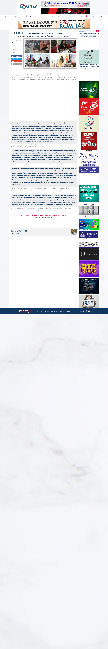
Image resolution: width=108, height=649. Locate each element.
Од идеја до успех (31, 16)
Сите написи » (15, 233)
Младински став (60, 16)
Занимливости (75, 16)
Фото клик (68, 16)
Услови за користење (65, 311)
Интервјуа (99, 16)
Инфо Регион (23, 16)
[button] (16, 56)
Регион (9, 16)
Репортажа (94, 16)
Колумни (54, 17)
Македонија (16, 16)
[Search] (97, 31)
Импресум (39, 311)
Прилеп (14, 40)
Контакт (47, 311)
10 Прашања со (41, 16)
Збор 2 (88, 16)
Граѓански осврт (50, 16)
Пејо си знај (83, 16)
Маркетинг (54, 311)
